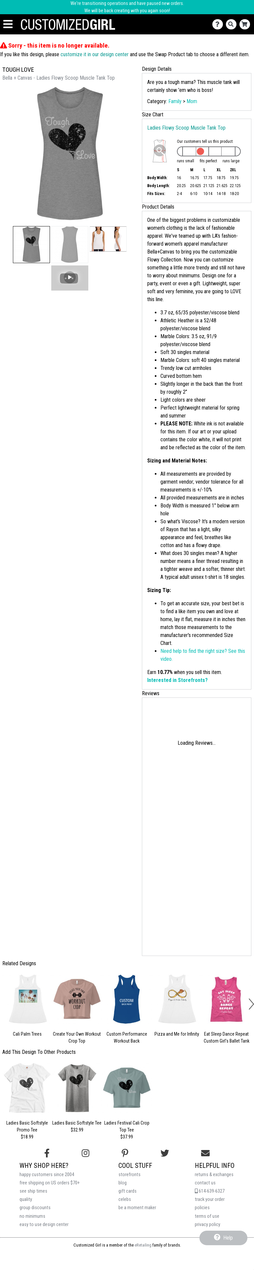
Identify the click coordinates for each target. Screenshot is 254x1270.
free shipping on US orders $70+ (50, 1183)
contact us (205, 1183)
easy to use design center (44, 1224)
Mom (192, 101)
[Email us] (205, 1153)
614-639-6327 (210, 1191)
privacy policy (207, 1224)
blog (122, 1183)
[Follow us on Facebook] (47, 1153)
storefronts (129, 1174)
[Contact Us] (219, 24)
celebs (124, 1199)
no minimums (32, 1216)
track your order (210, 1199)
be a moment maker (137, 1207)
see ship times (33, 1191)
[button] (31, 244)
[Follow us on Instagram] (85, 1153)
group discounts (35, 1207)
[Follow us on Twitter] (164, 1153)
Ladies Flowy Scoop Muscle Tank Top (186, 128)
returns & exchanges (214, 1174)
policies (202, 1207)
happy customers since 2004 (47, 1174)
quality (26, 1199)
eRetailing (143, 1245)
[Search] (232, 24)
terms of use (207, 1216)
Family (175, 101)
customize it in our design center (95, 54)
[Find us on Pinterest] (125, 1153)
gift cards (127, 1191)
